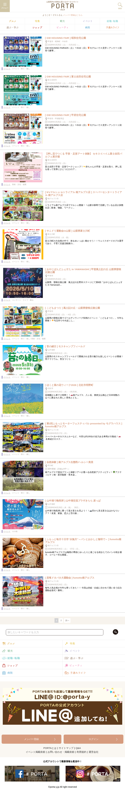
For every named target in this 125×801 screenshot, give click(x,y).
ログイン (93, 739)
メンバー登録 (31, 739)
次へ (67, 620)
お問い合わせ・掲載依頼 (61, 752)
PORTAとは (49, 748)
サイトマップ (66, 748)
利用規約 (81, 752)
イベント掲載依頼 (35, 752)
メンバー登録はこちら (73, 15)
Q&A (78, 748)
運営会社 (93, 752)
